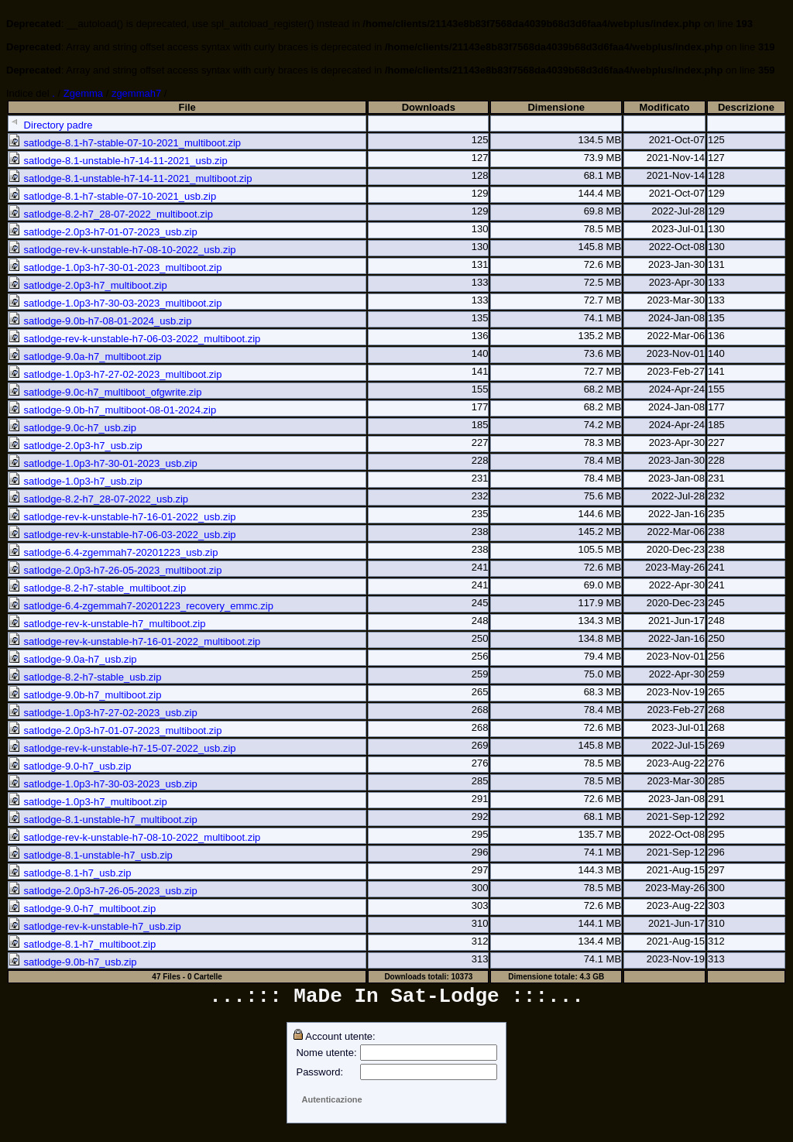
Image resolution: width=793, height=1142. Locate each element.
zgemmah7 (136, 93)
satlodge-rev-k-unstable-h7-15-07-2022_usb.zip (122, 748)
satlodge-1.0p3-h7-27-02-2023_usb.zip (103, 712)
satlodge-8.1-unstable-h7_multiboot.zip (103, 819)
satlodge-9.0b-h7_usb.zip (73, 962)
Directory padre (50, 125)
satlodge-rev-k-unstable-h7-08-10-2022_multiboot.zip (134, 837)
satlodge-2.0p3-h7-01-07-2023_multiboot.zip (115, 730)
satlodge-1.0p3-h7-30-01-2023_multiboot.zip (115, 267)
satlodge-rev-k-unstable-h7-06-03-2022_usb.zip (122, 534)
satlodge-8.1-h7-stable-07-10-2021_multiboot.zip (125, 143)
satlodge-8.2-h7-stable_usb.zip (85, 677)
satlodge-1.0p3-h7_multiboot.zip (88, 802)
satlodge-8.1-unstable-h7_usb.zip (91, 855)
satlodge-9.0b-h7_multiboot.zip (85, 695)
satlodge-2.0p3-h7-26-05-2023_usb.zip (103, 891)
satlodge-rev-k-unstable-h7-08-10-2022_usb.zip (122, 249)
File (186, 107)
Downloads (428, 107)
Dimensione (556, 107)
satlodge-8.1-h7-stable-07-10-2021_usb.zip (112, 196)
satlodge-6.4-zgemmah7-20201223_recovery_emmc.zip (141, 606)
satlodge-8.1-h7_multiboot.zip (82, 944)
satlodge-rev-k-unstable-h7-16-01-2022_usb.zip (122, 517)
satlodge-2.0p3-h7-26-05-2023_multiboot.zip (115, 570)
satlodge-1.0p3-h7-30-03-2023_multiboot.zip (115, 303)
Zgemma (83, 93)
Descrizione (746, 107)
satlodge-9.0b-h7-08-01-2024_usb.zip (100, 321)
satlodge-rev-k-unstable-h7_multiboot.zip (107, 623)
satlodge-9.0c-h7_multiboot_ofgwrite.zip (105, 392)
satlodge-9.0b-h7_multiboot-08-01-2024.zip (112, 410)
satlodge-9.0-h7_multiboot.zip (82, 908)
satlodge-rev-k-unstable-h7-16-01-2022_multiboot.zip (134, 641)
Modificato (665, 107)
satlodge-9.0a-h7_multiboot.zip (85, 356)
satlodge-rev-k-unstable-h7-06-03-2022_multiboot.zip (134, 339)
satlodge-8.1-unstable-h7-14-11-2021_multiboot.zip (130, 178)
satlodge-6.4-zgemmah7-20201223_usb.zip (113, 552)
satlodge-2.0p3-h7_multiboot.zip (88, 285)
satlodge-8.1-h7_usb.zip (70, 873)
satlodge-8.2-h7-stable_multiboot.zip (97, 588)
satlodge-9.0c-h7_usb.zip (72, 428)
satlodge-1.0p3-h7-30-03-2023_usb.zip (103, 784)
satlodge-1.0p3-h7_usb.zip (75, 481)
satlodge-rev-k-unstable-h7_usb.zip (95, 926)
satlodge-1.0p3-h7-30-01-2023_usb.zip (103, 463)
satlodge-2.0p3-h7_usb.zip (75, 445)
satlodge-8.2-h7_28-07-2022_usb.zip (98, 499)
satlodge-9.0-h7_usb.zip (70, 766)
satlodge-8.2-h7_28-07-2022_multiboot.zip (111, 214)
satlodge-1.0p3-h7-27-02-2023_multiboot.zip (115, 374)
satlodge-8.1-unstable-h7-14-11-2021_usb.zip (118, 160)
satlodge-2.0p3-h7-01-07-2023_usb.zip (103, 232)
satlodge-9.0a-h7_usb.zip (73, 659)
